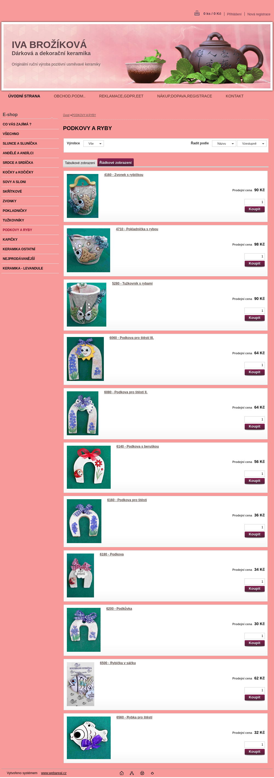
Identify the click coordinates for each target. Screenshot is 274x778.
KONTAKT (235, 96)
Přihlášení (234, 14)
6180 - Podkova (112, 554)
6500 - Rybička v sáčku (118, 663)
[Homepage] (24, 96)
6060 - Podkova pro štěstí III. (132, 338)
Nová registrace (258, 14)
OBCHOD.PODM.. (69, 96)
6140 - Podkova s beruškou (137, 446)
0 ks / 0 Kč (212, 14)
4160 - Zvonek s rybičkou (123, 175)
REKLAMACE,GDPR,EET (121, 96)
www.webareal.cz (54, 773)
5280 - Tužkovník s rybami (132, 283)
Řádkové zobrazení (115, 163)
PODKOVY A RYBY (84, 115)
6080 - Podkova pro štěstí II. (125, 392)
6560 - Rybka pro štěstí (134, 717)
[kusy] (254, 202)
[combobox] (224, 143)
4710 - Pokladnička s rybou (137, 229)
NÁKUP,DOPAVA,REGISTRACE (184, 96)
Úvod (66, 115)
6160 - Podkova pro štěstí (127, 500)
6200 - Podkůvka (119, 609)
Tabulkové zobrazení (80, 163)
